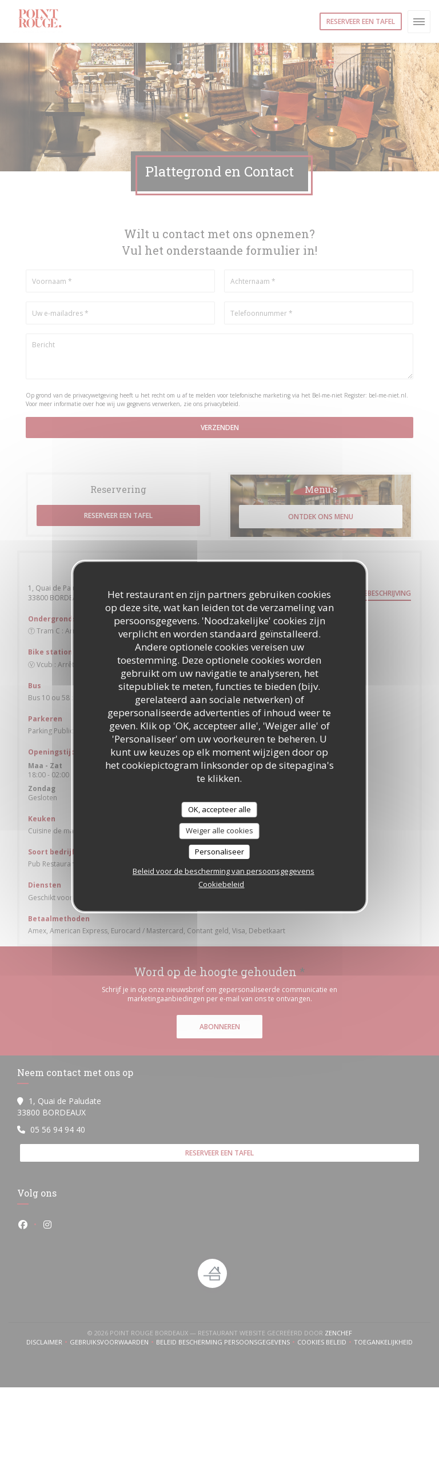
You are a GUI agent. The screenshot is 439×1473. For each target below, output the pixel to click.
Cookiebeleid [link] (221, 884)
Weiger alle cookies (219, 830)
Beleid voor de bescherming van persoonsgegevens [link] (223, 871)
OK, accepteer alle (219, 809)
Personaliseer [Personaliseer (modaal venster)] (219, 851)
